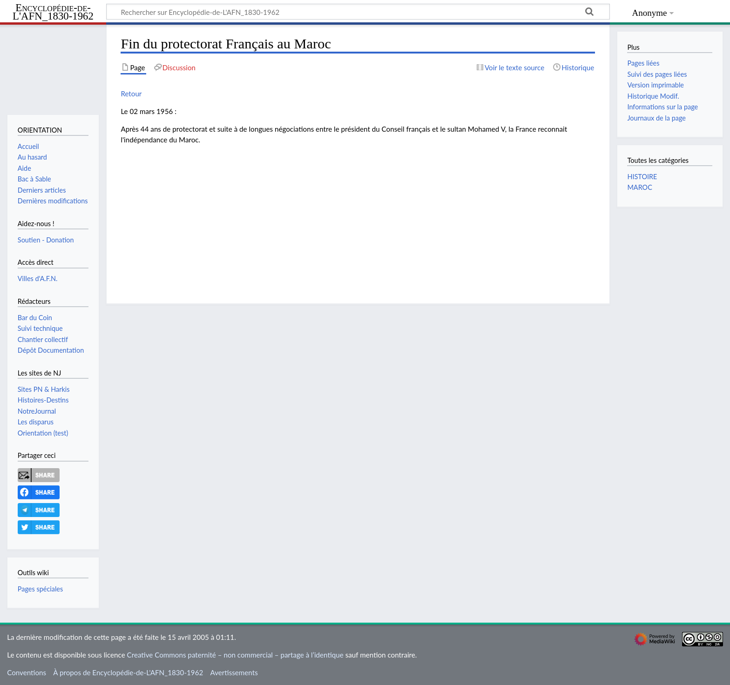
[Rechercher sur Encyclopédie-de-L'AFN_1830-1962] (358, 11)
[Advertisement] (358, 217)
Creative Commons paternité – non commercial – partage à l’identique (235, 655)
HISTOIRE (642, 177)
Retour (131, 93)
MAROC (639, 187)
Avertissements (233, 672)
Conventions (26, 672)
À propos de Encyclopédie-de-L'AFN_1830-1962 (128, 672)
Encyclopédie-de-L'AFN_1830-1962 (53, 12)
